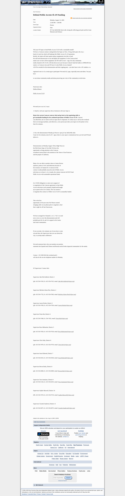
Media (72, 456)
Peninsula (86, 445)
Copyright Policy (32, 494)
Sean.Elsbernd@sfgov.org (65, 358)
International (71, 447)
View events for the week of (82, 8)
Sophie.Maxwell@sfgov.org (66, 395)
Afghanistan (72, 464)
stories (82, 433)
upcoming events (80, 435)
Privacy (39, 494)
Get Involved (52, 471)
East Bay (62, 445)
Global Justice (41, 456)
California (60, 447)
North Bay (56, 445)
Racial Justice (64, 458)
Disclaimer (24, 494)
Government (49, 456)
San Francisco (36, 11)
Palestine (65, 464)
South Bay (69, 445)
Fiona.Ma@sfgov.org (61, 318)
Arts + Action (54, 453)
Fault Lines (82, 471)
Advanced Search (62, 480)
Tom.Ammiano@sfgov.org (65, 382)
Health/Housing (58, 456)
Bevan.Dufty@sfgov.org (64, 371)
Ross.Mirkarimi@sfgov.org (65, 331)
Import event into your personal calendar (81, 18)
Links (88, 471)
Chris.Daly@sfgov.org (64, 344)
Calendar (74, 4)
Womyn (71, 458)
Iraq (60, 464)
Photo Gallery (61, 471)
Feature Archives (72, 471)
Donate (98, 4)
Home (26, 4)
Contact (49, 4)
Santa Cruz (53, 447)
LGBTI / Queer (84, 456)
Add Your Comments (39, 421)
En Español (76, 453)
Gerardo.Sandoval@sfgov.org (66, 408)
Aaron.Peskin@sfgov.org (65, 305)
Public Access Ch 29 (38, 93)
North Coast (39, 445)
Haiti (57, 464)
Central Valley (48, 445)
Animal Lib (40, 453)
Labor (77, 456)
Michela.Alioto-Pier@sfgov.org (66, 294)
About (37, 4)
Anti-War (47, 453)
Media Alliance (37, 89)
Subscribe (61, 4)
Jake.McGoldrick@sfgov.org (66, 281)
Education (68, 453)
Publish (87, 4)
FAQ (36, 471)
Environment (84, 453)
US (65, 447)
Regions (36, 442)
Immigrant (67, 456)
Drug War (62, 453)
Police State (55, 458)
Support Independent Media (42, 425)
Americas (51, 464)
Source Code (49, 494)
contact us (66, 436)
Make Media (42, 471)
